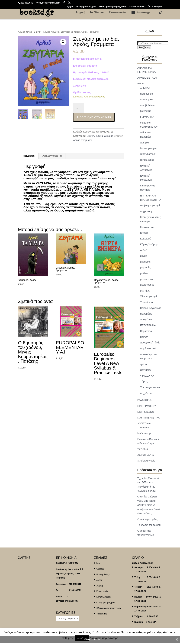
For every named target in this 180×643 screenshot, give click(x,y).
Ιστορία (144, 232)
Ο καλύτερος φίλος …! (149, 519)
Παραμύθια (146, 313)
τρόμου (144, 364)
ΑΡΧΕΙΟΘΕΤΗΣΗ (147, 77)
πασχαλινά (146, 319)
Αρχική (80, 12)
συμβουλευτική (148, 348)
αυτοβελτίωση (147, 105)
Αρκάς (76, 140)
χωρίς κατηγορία (146, 460)
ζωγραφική (146, 211)
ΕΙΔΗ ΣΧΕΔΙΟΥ (146, 411)
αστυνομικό (146, 99)
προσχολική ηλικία (150, 342)
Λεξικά (143, 250)
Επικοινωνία (117, 12)
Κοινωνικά (145, 238)
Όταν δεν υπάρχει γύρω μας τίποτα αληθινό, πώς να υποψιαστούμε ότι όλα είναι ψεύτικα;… (149, 505)
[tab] (28, 156)
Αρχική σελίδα (25, 31)
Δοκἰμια (144, 142)
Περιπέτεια (146, 331)
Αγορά (69, 7)
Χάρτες (144, 381)
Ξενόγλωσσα (147, 302)
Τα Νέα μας (97, 12)
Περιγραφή (28, 155)
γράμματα (86, 140)
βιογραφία (145, 111)
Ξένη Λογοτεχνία (149, 296)
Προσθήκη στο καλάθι (94, 117)
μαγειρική (145, 261)
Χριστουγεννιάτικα (150, 387)
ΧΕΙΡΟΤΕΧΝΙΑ (145, 454)
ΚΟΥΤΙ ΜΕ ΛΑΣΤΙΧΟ (148, 417)
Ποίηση (144, 337)
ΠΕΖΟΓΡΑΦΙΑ (148, 325)
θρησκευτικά (147, 227)
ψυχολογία (146, 393)
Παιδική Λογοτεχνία (150, 308)
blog (99, 563)
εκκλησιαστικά (148, 154)
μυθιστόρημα (147, 284)
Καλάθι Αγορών (137, 7)
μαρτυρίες (145, 267)
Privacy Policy (103, 574)
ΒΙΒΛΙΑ (37, 31)
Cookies (100, 569)
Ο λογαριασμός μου (86, 7)
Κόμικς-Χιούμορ (51, 31)
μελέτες (144, 273)
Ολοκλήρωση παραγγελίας (112, 7)
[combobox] (67, 618)
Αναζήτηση (144, 47)
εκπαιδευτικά (147, 159)
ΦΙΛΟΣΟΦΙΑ (147, 375)
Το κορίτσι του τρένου (149, 525)
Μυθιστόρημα (144, 433)
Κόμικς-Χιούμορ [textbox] (66, 618)
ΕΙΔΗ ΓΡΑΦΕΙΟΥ (146, 406)
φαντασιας (146, 369)
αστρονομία (146, 93)
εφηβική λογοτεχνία (150, 205)
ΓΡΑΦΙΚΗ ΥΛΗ (145, 400)
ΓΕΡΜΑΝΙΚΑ (147, 116)
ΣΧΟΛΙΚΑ (142, 449)
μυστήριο (145, 290)
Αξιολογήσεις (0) (52, 155)
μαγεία (143, 255)
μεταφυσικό (146, 279)
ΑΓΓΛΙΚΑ (145, 88)
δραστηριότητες (148, 148)
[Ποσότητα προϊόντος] (78, 108)
